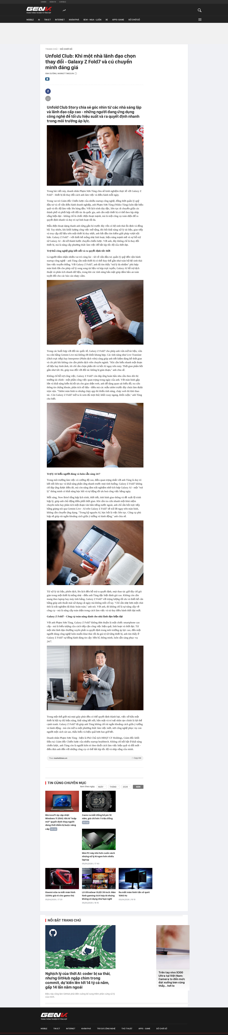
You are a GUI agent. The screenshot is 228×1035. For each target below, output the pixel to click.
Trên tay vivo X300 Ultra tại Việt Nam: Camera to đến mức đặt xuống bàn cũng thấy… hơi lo (172, 979)
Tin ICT (47, 19)
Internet (60, 19)
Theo (95, 758)
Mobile (30, 19)
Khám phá (74, 19)
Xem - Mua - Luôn (92, 19)
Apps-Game (118, 19)
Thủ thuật (126, 1028)
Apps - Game (144, 1028)
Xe (107, 19)
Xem (138, 786)
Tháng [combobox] (113, 786)
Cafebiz (62, 2)
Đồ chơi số (134, 19)
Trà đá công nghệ (106, 1028)
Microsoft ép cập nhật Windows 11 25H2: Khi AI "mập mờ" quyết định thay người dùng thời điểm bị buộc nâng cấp (60, 822)
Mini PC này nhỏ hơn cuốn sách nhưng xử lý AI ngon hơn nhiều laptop (98, 856)
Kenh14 (53, 2)
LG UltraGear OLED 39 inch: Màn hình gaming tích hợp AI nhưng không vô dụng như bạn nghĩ (99, 895)
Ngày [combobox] (100, 786)
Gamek (43, 2)
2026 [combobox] (125, 786)
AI (39, 19)
